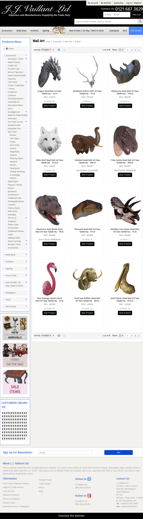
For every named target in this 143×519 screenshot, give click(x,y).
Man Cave (68, 42)
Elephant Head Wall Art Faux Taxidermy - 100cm (87, 161)
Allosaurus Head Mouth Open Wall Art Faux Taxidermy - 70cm (50, 230)
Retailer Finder (45, 480)
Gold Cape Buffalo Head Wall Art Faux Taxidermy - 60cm (87, 299)
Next (138, 50)
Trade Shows (44, 484)
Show (114, 50)
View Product (49, 106)
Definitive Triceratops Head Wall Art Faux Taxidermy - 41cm (125, 230)
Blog (41, 491)
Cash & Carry (9, 491)
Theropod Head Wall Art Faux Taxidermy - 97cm (87, 230)
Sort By (37, 50)
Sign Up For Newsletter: (18, 452)
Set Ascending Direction (54, 50)
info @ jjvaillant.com (127, 501)
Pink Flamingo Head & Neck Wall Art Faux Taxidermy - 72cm (49, 299)
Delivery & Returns (11, 495)
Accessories (57, 42)
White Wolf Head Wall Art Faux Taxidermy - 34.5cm (49, 161)
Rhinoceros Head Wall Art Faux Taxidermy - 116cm (125, 92)
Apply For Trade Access (13, 487)
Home (48, 42)
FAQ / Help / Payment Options (16, 483)
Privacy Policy (9, 503)
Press (41, 487)
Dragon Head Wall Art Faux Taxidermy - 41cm (49, 92)
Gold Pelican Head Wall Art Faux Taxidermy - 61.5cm (125, 299)
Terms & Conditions (11, 499)
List (64, 50)
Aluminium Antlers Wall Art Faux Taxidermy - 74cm (87, 92)
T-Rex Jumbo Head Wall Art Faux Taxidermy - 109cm (125, 161)
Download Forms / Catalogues (16, 506)
